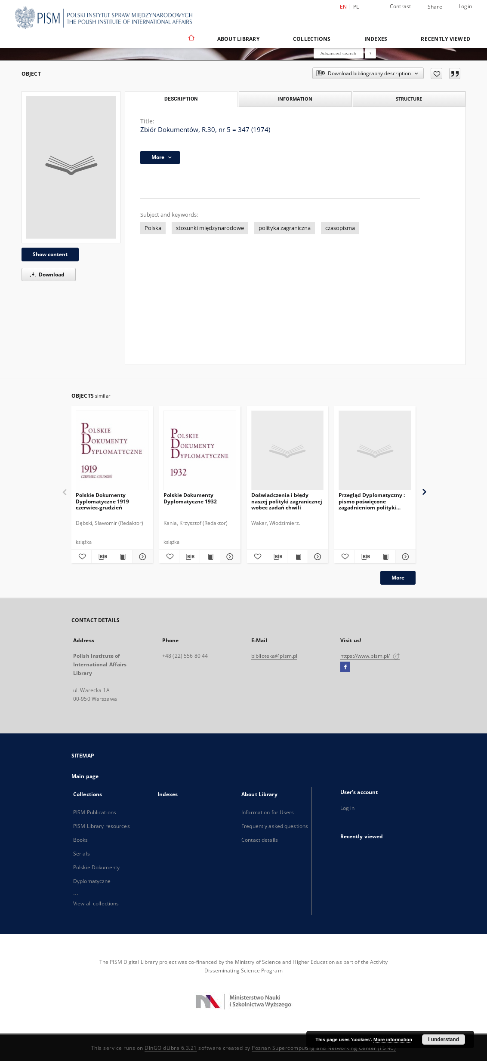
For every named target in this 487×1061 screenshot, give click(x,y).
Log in (347, 808)
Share (435, 6)
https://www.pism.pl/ (370, 655)
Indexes (376, 39)
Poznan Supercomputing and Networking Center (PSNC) (324, 1048)
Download (46, 274)
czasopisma (340, 228)
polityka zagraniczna (285, 228)
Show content (50, 254)
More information (392, 1039)
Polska (153, 228)
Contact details (259, 839)
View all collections (96, 903)
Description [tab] (180, 99)
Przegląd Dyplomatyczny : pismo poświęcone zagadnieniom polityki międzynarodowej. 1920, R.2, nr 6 (375, 501)
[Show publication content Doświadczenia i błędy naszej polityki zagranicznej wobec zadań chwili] (297, 556)
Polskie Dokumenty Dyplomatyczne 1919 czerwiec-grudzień (102, 501)
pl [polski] (356, 6)
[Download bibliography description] (101, 556)
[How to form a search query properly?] (370, 53)
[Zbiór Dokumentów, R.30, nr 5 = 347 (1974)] (71, 167)
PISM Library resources (101, 826)
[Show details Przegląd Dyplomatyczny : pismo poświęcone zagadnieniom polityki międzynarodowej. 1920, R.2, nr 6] (404, 556)
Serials (81, 853)
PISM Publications (94, 812)
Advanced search (338, 53)
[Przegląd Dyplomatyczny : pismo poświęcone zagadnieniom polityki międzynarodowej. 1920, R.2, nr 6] (375, 451)
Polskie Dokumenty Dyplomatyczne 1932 (190, 498)
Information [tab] (294, 98)
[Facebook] (345, 667)
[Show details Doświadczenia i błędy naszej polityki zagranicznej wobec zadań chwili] (317, 556)
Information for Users (267, 812)
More (397, 577)
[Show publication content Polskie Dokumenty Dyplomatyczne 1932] (210, 556)
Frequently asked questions (274, 826)
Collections (312, 39)
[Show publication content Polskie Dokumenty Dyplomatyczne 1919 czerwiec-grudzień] (122, 556)
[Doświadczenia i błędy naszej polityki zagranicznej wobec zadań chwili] (288, 451)
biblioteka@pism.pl (274, 655)
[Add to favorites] (436, 73)
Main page (85, 776)
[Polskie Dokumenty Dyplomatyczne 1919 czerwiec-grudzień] (112, 451)
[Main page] (190, 38)
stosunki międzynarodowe (210, 228)
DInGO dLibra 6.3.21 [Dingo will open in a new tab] (171, 1048)
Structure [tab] (409, 98)
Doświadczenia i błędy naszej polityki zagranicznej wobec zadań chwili (286, 501)
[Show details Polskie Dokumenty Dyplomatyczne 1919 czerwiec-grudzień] (141, 556)
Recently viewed (445, 39)
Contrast (400, 6)
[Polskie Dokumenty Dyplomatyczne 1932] (200, 451)
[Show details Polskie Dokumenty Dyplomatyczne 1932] (229, 556)
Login (465, 6)
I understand (443, 1039)
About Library (238, 39)
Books (80, 839)
